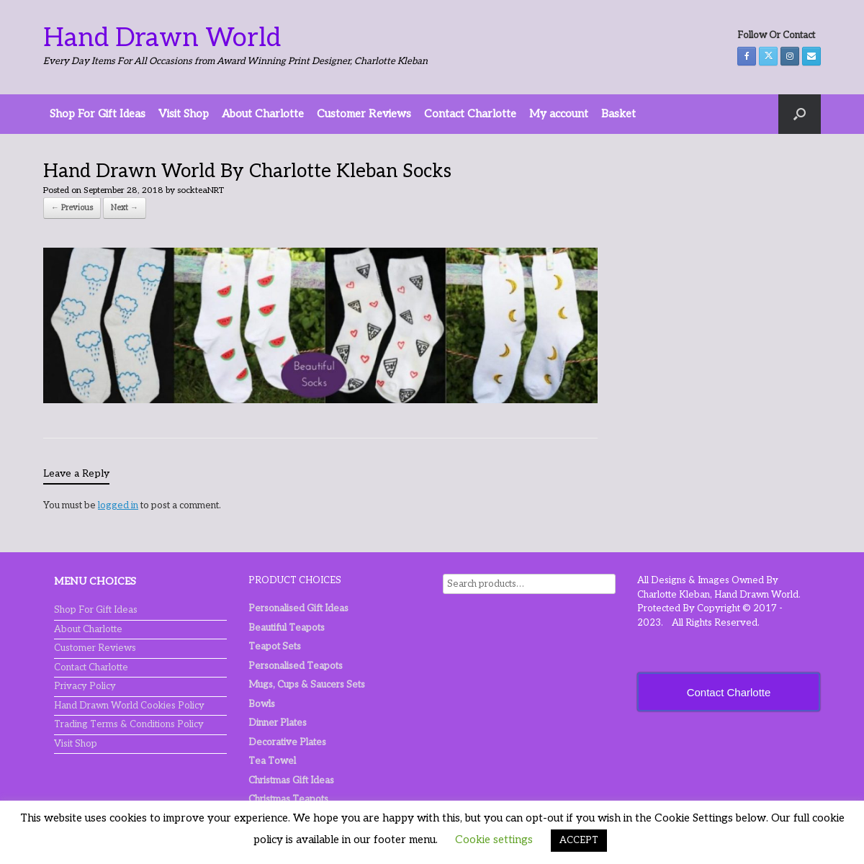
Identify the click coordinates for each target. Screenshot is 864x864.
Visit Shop (183, 113)
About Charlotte (263, 113)
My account (558, 113)
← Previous (72, 207)
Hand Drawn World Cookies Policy (129, 705)
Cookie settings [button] (494, 839)
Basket (618, 113)
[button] (799, 114)
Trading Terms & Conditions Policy (129, 724)
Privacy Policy (85, 686)
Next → (124, 207)
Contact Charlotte (470, 113)
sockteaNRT (200, 190)
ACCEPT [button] (578, 840)
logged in (118, 505)
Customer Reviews (364, 113)
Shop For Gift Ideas (97, 113)
